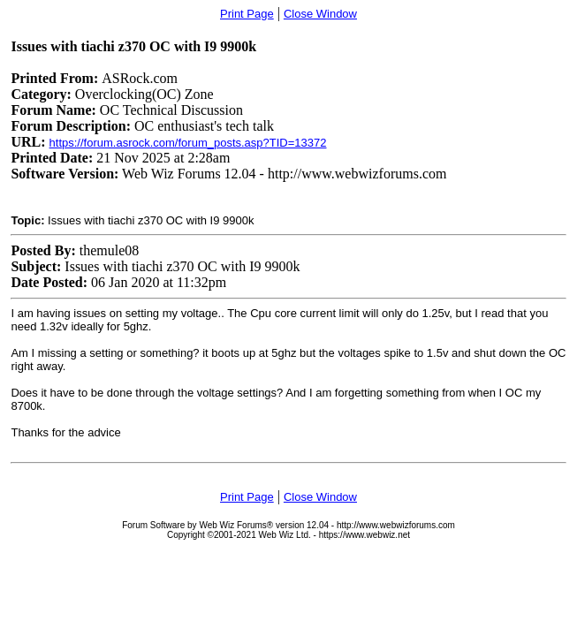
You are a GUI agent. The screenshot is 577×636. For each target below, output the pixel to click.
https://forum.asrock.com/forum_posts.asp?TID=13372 (188, 142)
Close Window (320, 13)
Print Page (247, 13)
